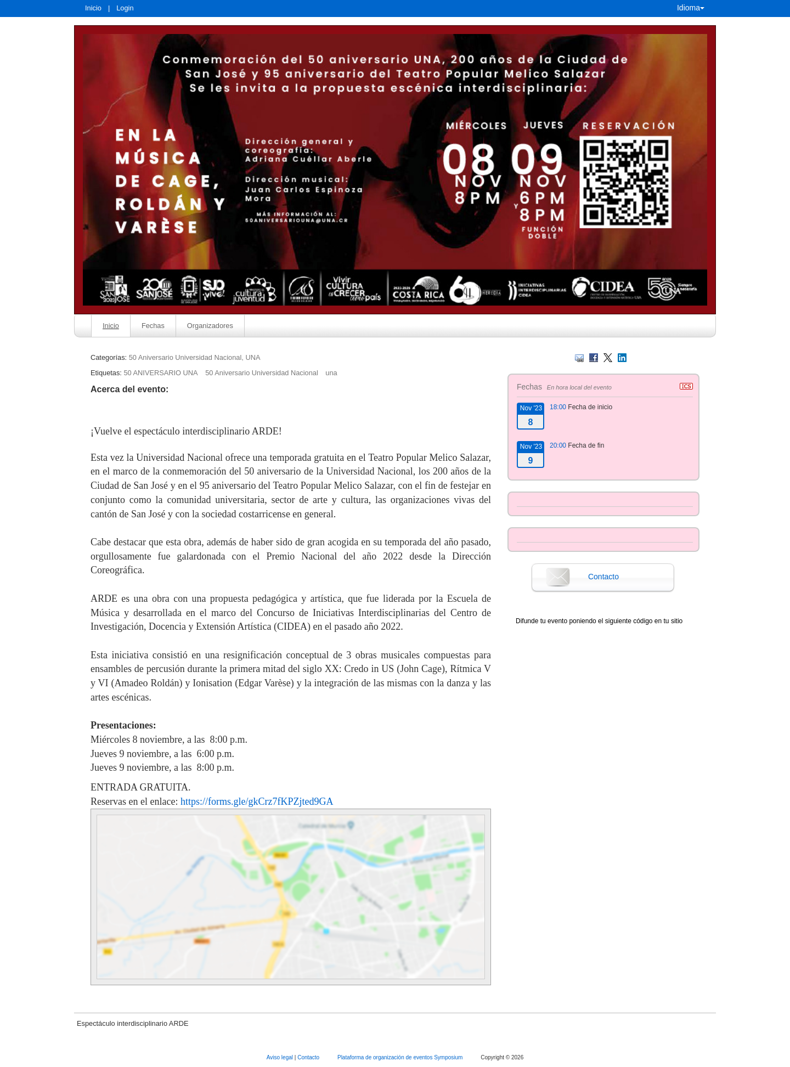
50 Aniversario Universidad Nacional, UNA (195, 357)
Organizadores (210, 325)
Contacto (603, 576)
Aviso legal (281, 1057)
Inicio (93, 8)
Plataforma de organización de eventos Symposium (400, 1057)
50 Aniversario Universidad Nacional (261, 373)
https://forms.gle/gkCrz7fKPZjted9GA (256, 801)
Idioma (690, 7)
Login (124, 8)
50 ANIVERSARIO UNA (160, 373)
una (331, 373)
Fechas (153, 325)
